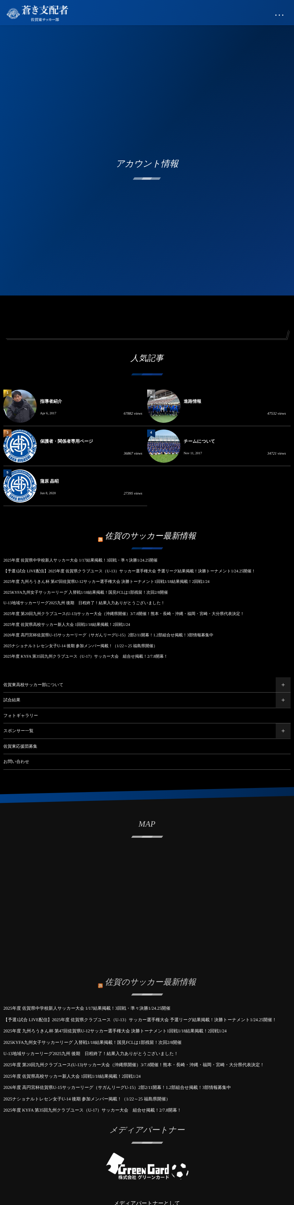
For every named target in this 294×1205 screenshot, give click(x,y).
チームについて (199, 441)
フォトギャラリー (20, 715)
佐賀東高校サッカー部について (33, 684)
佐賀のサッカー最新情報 (150, 536)
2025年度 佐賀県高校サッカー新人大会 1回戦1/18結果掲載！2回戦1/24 (66, 624)
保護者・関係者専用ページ (66, 441)
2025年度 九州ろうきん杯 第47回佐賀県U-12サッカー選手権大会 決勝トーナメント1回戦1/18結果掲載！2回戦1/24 (106, 581)
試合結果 (11, 700)
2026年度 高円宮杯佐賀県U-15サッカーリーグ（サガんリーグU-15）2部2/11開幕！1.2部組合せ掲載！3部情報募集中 (108, 635)
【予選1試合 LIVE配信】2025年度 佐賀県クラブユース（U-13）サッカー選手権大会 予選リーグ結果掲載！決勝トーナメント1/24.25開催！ (129, 571)
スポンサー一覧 (18, 730)
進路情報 (192, 401)
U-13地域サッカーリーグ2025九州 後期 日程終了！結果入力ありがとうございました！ (84, 602)
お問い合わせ (16, 761)
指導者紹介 (51, 401)
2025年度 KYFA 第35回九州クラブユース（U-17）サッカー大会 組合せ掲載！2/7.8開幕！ (85, 656)
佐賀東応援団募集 (20, 746)
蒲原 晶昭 (49, 481)
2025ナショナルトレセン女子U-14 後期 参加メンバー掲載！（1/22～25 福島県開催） (80, 645)
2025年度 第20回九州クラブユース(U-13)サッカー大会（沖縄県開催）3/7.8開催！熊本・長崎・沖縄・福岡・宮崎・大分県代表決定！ (123, 613)
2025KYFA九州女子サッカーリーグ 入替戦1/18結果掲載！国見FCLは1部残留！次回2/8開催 (85, 592)
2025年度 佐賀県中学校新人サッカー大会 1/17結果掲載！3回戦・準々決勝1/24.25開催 (80, 560)
